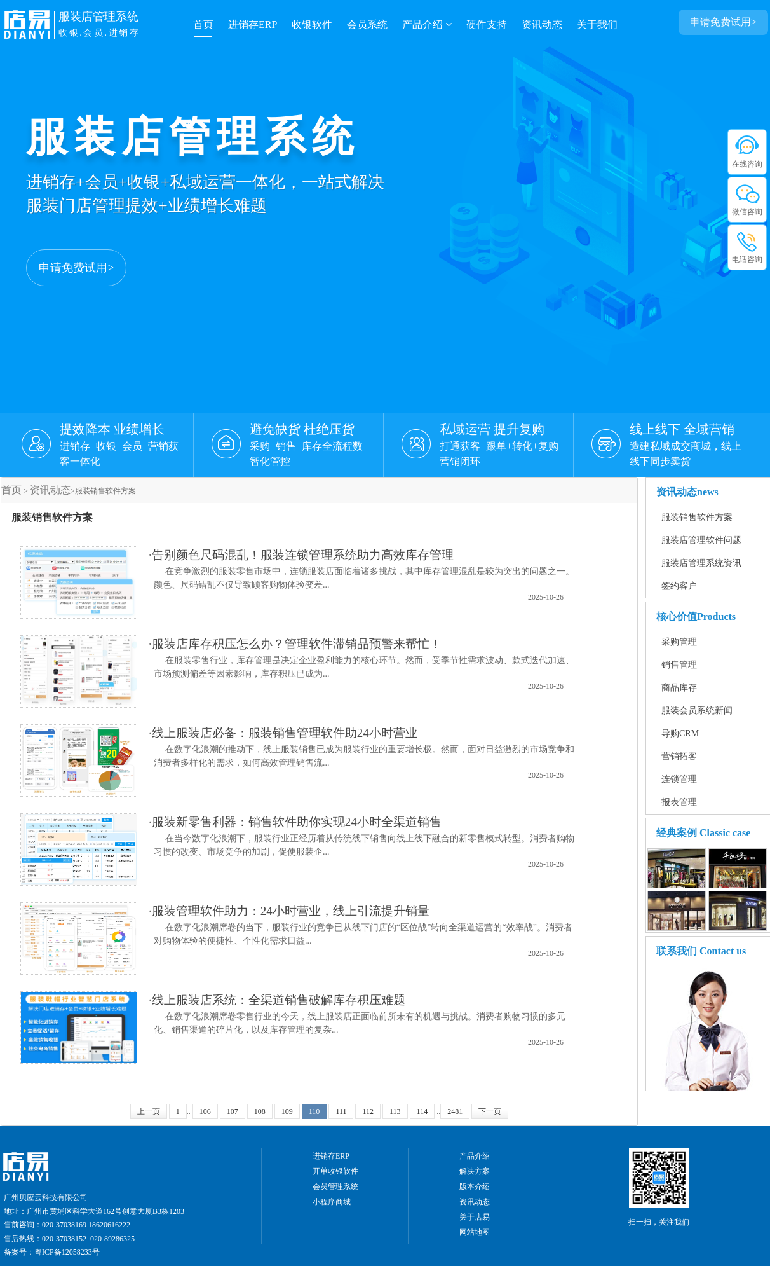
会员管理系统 (335, 1186)
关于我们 (597, 24)
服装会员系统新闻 (697, 710)
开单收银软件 (335, 1171)
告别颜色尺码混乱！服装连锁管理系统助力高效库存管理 (303, 554)
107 (232, 1111)
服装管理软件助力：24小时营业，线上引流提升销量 (290, 911)
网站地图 (474, 1232)
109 (287, 1111)
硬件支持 (486, 24)
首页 (203, 24)
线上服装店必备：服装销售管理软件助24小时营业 (284, 733)
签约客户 (679, 586)
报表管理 (679, 802)
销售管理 (679, 665)
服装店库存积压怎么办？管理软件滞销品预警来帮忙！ (297, 643)
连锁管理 (679, 779)
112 (368, 1111)
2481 (455, 1111)
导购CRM (680, 733)
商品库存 (679, 687)
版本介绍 (474, 1186)
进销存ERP (252, 24)
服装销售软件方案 (697, 517)
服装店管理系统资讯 (701, 563)
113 (395, 1111)
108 (260, 1111)
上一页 (148, 1111)
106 (205, 1111)
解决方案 (474, 1171)
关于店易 (474, 1217)
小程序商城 (332, 1201)
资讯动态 (542, 24)
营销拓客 (679, 756)
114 (422, 1111)
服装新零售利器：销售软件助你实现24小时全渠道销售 (297, 822)
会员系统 (367, 24)
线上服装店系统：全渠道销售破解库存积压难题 (278, 1000)
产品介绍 (427, 24)
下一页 (489, 1111)
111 (340, 1111)
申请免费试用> (76, 267)
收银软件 (312, 24)
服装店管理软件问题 (701, 540)
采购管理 (679, 642)
